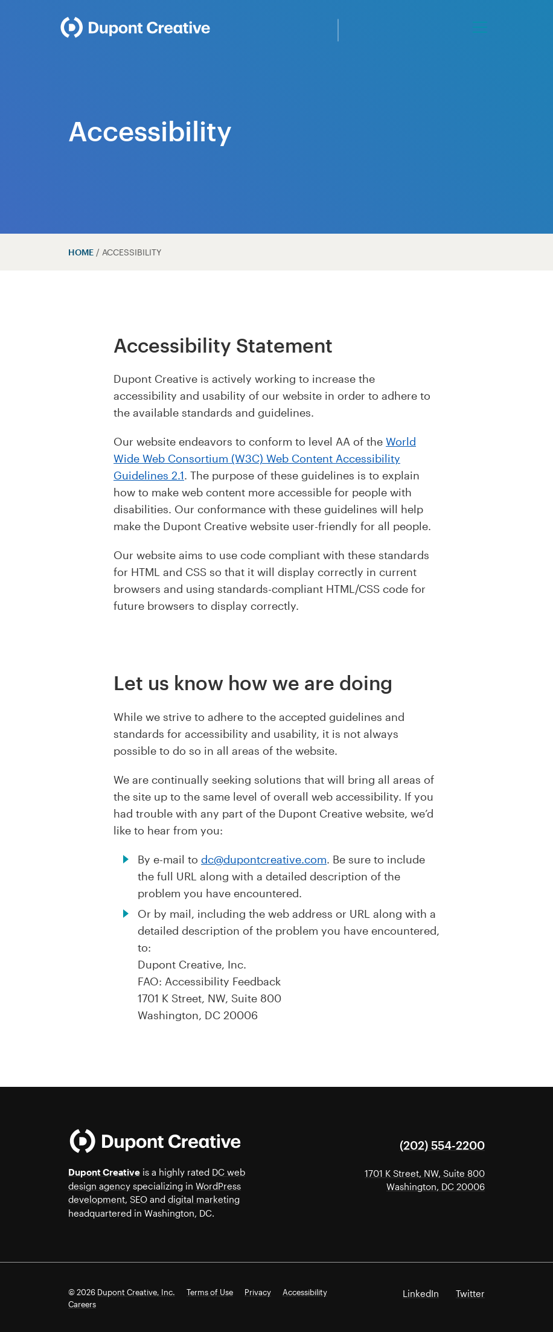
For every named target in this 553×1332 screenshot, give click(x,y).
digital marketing (204, 1199)
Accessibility (305, 1292)
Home (81, 252)
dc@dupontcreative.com (264, 859)
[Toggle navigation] (480, 27)
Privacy (258, 1292)
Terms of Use (210, 1292)
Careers (82, 1304)
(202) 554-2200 (442, 1145)
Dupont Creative (104, 1172)
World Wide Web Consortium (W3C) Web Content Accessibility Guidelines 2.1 (264, 458)
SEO (138, 1199)
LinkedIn (421, 1293)
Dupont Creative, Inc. (136, 1292)
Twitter (470, 1293)
